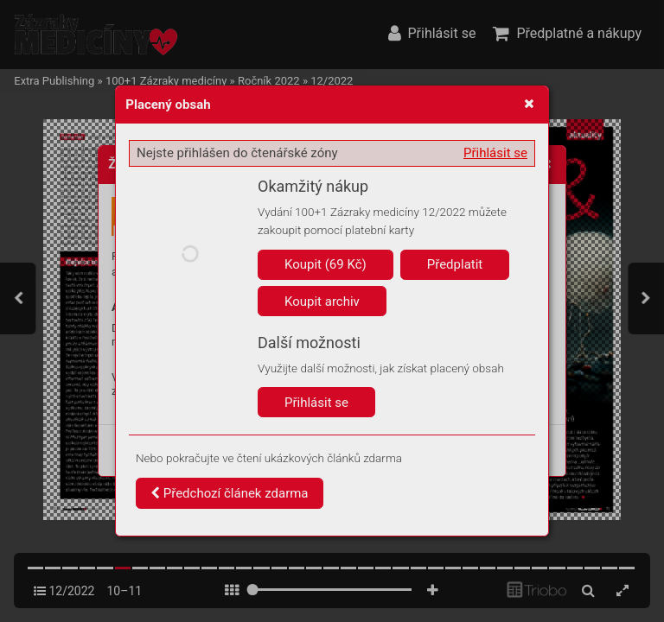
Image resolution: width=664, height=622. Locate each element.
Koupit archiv (322, 301)
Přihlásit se (495, 153)
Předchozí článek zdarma (229, 493)
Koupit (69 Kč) (325, 264)
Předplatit (455, 264)
